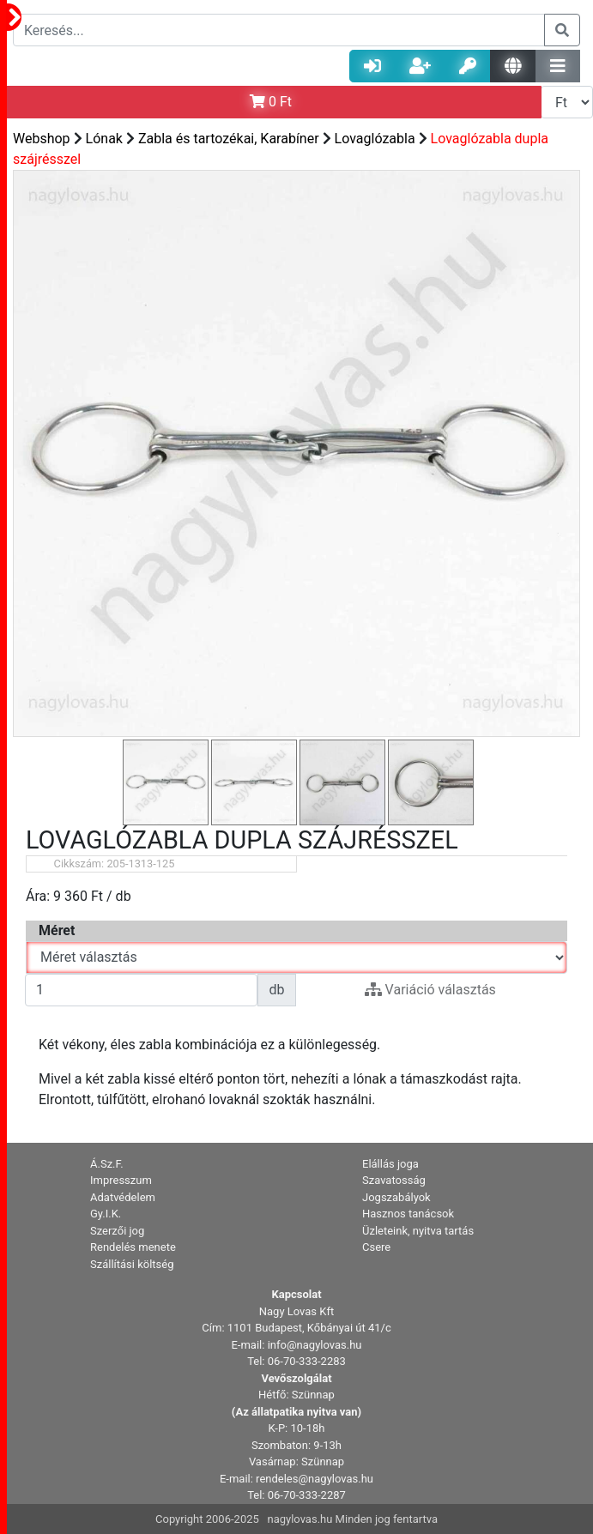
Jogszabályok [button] (396, 1197)
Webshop (41, 138)
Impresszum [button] (121, 1180)
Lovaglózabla (375, 138)
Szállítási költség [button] (132, 1264)
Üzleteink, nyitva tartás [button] (418, 1230)
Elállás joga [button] (390, 1163)
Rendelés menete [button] (133, 1247)
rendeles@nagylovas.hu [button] (314, 1478)
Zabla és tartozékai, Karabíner (228, 138)
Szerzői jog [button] (117, 1230)
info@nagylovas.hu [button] (315, 1344)
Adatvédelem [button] (122, 1197)
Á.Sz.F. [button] (107, 1163)
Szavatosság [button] (394, 1180)
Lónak (104, 138)
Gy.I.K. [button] (105, 1213)
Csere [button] (376, 1247)
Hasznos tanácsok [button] (408, 1213)
